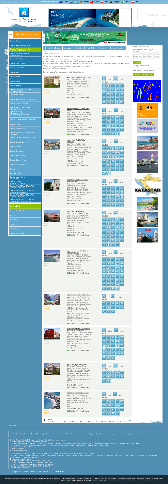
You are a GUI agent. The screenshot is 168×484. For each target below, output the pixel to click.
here (105, 480)
